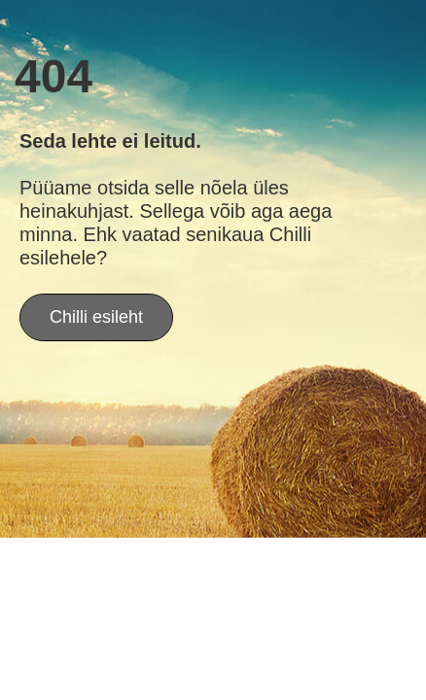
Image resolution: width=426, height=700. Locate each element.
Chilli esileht (96, 317)
